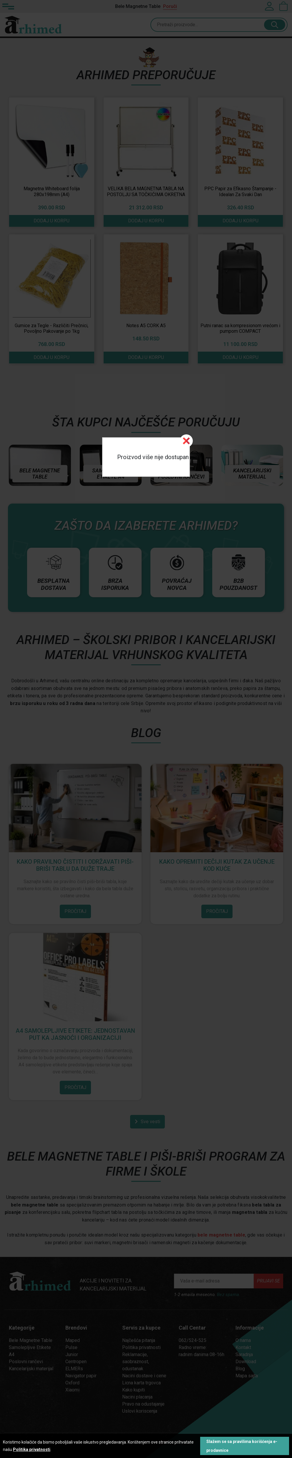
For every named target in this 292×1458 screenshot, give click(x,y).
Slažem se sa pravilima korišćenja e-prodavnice (241, 1446)
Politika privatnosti (31, 1449)
